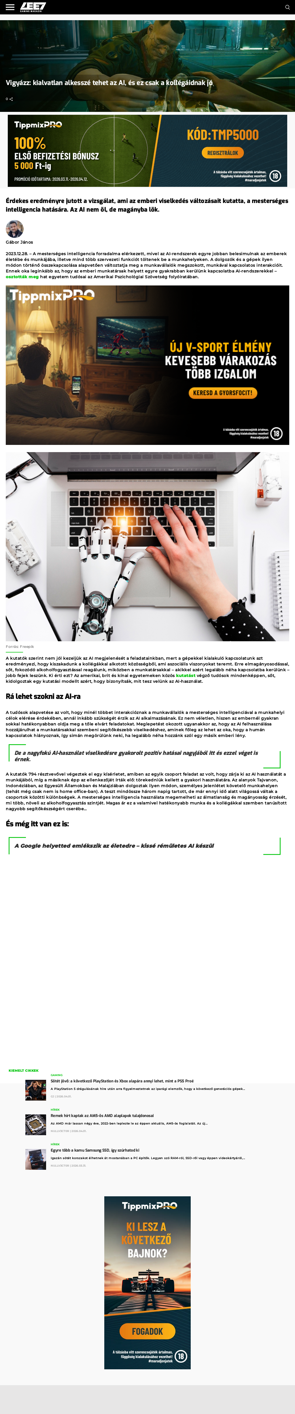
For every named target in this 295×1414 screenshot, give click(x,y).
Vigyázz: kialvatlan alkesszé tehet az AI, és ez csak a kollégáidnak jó (109, 83)
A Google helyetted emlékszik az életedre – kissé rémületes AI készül (113, 846)
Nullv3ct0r (60, 1131)
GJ (52, 1096)
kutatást (185, 675)
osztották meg (22, 276)
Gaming (57, 1075)
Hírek (55, 1110)
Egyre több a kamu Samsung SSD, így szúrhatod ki (95, 1150)
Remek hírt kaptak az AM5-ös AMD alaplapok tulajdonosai (102, 1115)
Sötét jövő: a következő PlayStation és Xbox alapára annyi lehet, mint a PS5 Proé (122, 1081)
